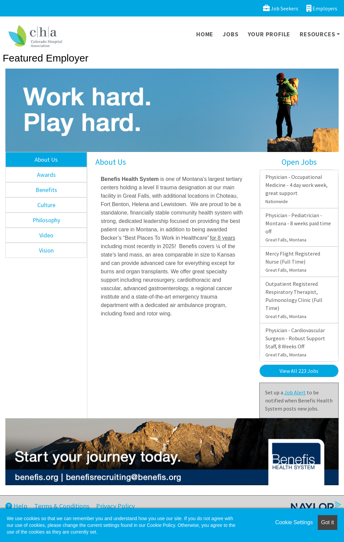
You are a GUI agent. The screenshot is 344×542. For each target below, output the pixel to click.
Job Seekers (280, 8)
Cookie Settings (294, 522)
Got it (327, 522)
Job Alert (295, 392)
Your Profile (269, 34)
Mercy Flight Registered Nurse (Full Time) (292, 261)
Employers (321, 8)
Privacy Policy (115, 506)
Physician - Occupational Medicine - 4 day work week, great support (296, 188)
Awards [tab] (46, 175)
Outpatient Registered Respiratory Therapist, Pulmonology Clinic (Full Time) (293, 299)
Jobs (230, 34)
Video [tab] (46, 235)
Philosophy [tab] (46, 220)
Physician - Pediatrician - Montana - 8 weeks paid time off (298, 227)
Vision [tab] (46, 250)
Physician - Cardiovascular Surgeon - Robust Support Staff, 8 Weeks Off (295, 342)
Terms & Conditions (61, 506)
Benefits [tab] (46, 190)
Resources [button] (317, 34)
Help (16, 506)
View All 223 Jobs (299, 370)
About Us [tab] (46, 159)
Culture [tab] (46, 205)
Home (204, 34)
